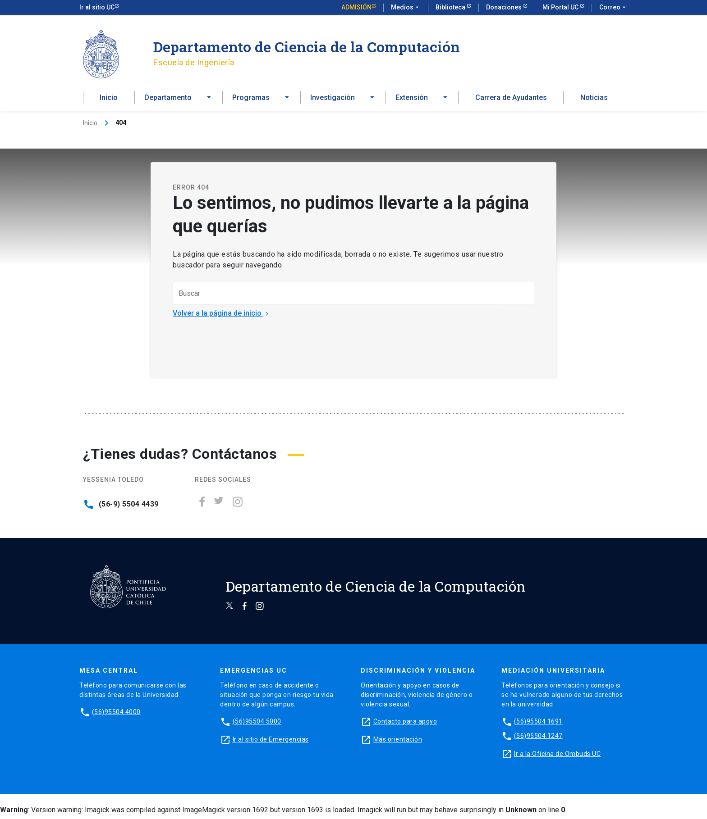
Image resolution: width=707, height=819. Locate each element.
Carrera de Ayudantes (511, 99)
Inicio (109, 99)
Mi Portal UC (561, 7)
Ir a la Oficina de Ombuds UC (557, 757)
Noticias (594, 99)
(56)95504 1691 (538, 725)
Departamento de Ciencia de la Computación (306, 46)
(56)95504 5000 (257, 725)
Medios (406, 8)
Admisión (356, 7)
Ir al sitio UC (97, 7)
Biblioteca (451, 7)
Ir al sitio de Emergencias (271, 743)
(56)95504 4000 (116, 715)
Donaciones (504, 7)
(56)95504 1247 (538, 739)
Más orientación (397, 743)
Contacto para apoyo (405, 725)
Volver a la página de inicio (222, 316)
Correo (613, 8)
